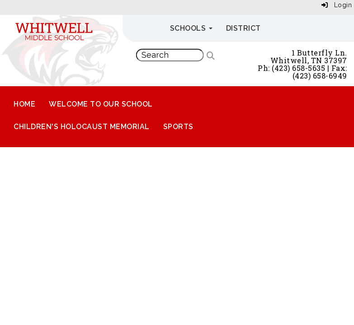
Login (336, 5)
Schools (191, 28)
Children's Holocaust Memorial (82, 126)
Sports (178, 126)
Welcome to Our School (101, 104)
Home (24, 104)
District (243, 28)
